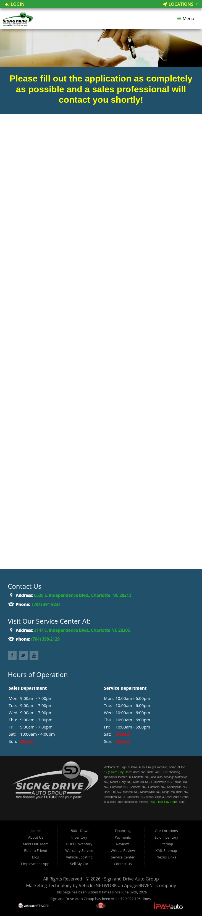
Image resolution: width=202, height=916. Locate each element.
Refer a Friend (35, 850)
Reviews (122, 843)
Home (36, 830)
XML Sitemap (166, 850)
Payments (123, 837)
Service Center (123, 857)
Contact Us (123, 863)
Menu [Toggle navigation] (185, 19)
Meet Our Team (35, 843)
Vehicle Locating (79, 857)
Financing (123, 830)
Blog (35, 857)
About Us (35, 837)
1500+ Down (79, 830)
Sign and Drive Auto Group (131, 879)
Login (15, 4)
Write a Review (123, 850)
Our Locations (166, 830)
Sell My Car (79, 863)
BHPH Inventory (79, 843)
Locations (179, 4)
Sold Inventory (166, 837)
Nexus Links (166, 857)
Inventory (79, 837)
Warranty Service (79, 850)
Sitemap (166, 843)
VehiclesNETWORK (98, 885)
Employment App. (35, 863)
